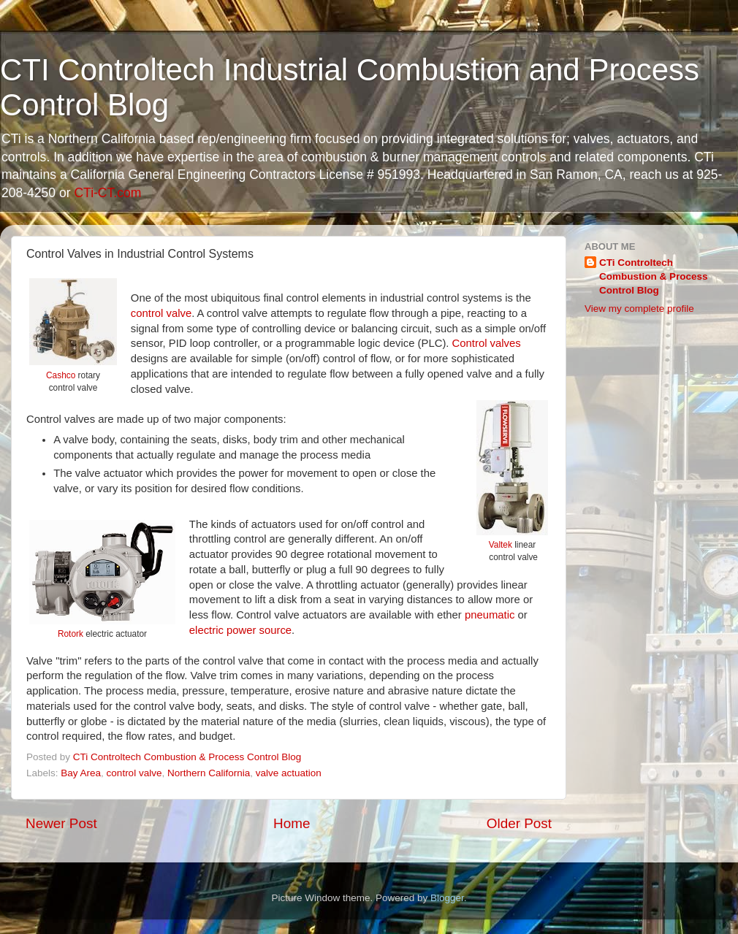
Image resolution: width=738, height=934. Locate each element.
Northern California (208, 773)
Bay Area (81, 773)
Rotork (70, 634)
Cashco (60, 375)
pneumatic (490, 615)
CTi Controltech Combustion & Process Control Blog (653, 276)
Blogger (447, 897)
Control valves (486, 343)
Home (291, 823)
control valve (161, 313)
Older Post (519, 823)
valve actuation (289, 773)
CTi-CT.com (107, 192)
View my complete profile (639, 308)
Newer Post (61, 823)
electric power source (240, 630)
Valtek (500, 545)
